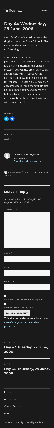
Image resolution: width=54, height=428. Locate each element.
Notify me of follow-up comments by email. (24, 299)
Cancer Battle (12, 406)
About (7, 413)
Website (9, 281)
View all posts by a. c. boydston (28, 161)
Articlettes (10, 399)
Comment (10, 209)
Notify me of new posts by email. (19, 307)
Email (8, 267)
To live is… (13, 11)
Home (7, 392)
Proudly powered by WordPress (30, 422)
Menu (45, 10)
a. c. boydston (14, 172)
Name (8, 253)
